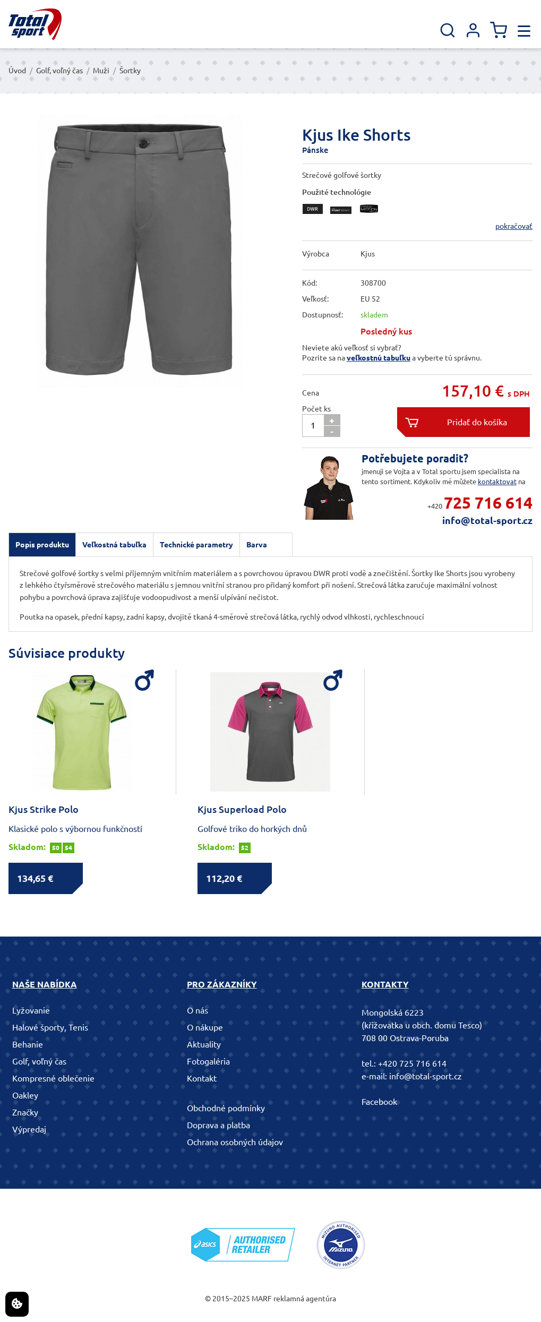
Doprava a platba (218, 1125)
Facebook (379, 1101)
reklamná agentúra (304, 1298)
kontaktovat (497, 481)
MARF (262, 1298)
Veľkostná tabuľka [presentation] (114, 544)
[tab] (42, 545)
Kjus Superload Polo (242, 809)
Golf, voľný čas (59, 70)
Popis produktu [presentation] (42, 544)
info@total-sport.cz (487, 520)
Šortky (130, 70)
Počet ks (316, 409)
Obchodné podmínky (226, 1108)
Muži (101, 70)
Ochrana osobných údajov (235, 1142)
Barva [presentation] (256, 544)
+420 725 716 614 (412, 1063)
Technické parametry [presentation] (196, 544)
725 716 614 (488, 503)
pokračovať (514, 226)
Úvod (17, 70)
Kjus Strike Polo (43, 809)
